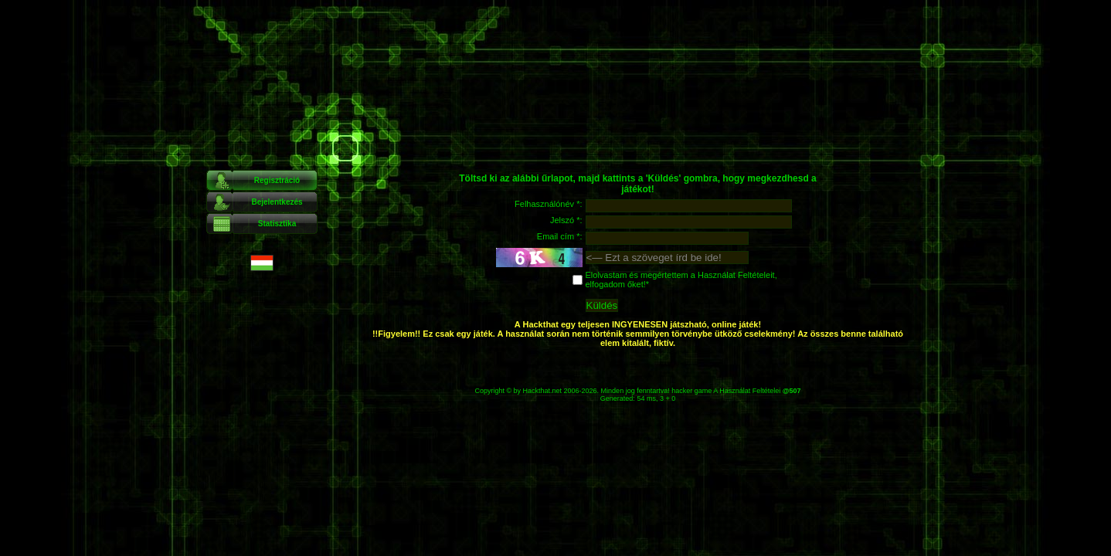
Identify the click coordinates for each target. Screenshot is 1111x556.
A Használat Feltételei (746, 391)
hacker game (691, 391)
